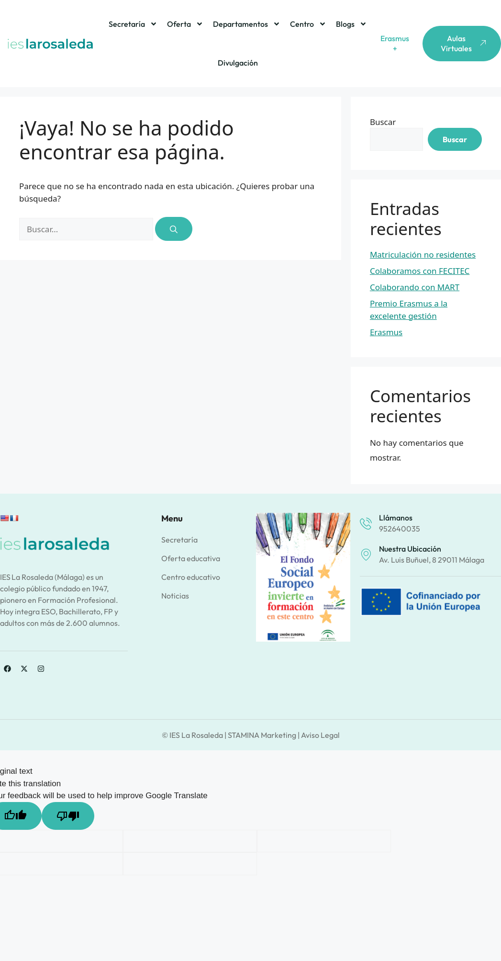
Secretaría (133, 24)
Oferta (185, 24)
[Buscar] (173, 229)
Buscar (383, 121)
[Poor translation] (68, 816)
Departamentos (246, 24)
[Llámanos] (366, 524)
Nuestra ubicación (410, 549)
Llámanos (395, 517)
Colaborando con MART (414, 287)
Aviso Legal (320, 735)
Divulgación (238, 63)
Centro (308, 24)
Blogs (351, 24)
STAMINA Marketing (262, 735)
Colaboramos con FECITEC (419, 270)
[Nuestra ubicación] (366, 555)
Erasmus (386, 332)
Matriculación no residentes (423, 254)
